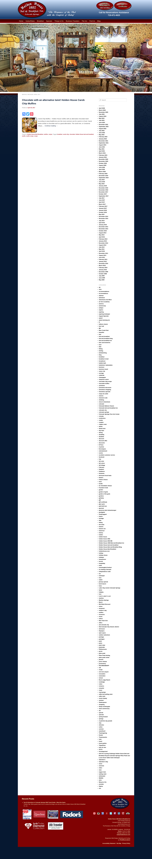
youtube (101, 784)
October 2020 (103, 163)
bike (100, 346)
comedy (101, 416)
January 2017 (103, 208)
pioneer (101, 659)
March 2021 (102, 153)
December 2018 (103, 188)
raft (100, 667)
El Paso (101, 445)
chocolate (72, 134)
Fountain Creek (103, 487)
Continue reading (51, 126)
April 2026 (102, 108)
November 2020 (103, 161)
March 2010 (102, 265)
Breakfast (40, 21)
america (101, 303)
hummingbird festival (105, 567)
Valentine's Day (103, 761)
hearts (101, 516)
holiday (101, 553)
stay (100, 723)
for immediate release (105, 485)
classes (101, 395)
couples (101, 422)
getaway (101, 498)
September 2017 (103, 196)
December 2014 (103, 216)
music (100, 616)
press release (103, 661)
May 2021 (101, 149)
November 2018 (103, 190)
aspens (101, 310)
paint (100, 641)
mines (100, 606)
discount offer (103, 440)
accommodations (104, 291)
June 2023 (102, 122)
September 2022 (103, 126)
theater (101, 735)
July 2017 (101, 198)
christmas (102, 385)
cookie (101, 420)
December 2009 (103, 271)
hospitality (102, 563)
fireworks (101, 473)
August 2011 (102, 255)
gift (100, 500)
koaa (100, 586)
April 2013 (102, 237)
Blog (98, 21)
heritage (101, 518)
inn (100, 573)
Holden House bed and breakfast (85, 134)
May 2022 (101, 134)
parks (100, 643)
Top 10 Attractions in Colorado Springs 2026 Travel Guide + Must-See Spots (44, 802)
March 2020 (102, 171)
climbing (101, 400)
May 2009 (101, 280)
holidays (101, 557)
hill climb (101, 524)
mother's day (103, 610)
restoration (102, 676)
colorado (101, 404)
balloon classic (103, 324)
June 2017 (102, 200)
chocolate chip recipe (105, 381)
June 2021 (102, 147)
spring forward (103, 716)
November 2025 (103, 112)
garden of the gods (104, 494)
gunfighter (102, 512)
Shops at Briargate (104, 706)
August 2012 (102, 245)
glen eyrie (102, 504)
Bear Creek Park (103, 330)
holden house (103, 537)
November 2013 (103, 228)
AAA (100, 289)
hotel (100, 565)
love (100, 594)
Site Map (119, 843)
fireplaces (102, 471)
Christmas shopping (105, 389)
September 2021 (103, 143)
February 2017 (103, 206)
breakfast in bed (103, 359)
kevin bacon (102, 584)
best (100, 344)
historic (101, 526)
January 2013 (103, 241)
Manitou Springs (104, 600)
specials (101, 714)
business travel (103, 369)
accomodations (103, 293)
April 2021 (102, 151)
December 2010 (103, 263)
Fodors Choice (103, 479)
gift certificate (103, 502)
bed (100, 334)
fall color (101, 461)
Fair (100, 459)
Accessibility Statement (109, 843)
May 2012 (101, 249)
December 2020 (103, 159)
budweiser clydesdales (106, 365)
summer (101, 729)
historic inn (102, 528)
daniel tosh (102, 428)
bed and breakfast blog (106, 338)
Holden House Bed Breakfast (35, 134)
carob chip (66, 134)
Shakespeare (103, 702)
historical (101, 530)
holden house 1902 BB (105, 541)
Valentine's (102, 759)
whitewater (102, 776)
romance (101, 686)
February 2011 (103, 259)
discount (101, 438)
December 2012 (103, 243)
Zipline (101, 786)
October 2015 (103, 212)
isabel (100, 579)
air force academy (104, 301)
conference (102, 418)
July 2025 (101, 114)
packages (101, 639)
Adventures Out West (105, 299)
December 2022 (103, 124)
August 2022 (102, 128)
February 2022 (103, 136)
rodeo (100, 684)
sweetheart (102, 731)
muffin (24, 136)
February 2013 (103, 239)
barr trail (101, 326)
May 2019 (101, 183)
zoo (100, 788)
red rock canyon (103, 672)
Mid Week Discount (104, 604)
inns (100, 577)
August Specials (104, 316)
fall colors (102, 463)
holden (101, 534)
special (101, 712)
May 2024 (101, 118)
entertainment (103, 451)
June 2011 (102, 257)
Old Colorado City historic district (109, 627)
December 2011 (103, 253)
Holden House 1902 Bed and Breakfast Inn (111, 543)
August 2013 (102, 233)
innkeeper (102, 575)
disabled (101, 436)
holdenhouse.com (104, 551)
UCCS (100, 749)
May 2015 (101, 214)
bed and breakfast (104, 336)
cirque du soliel (103, 393)
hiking (100, 522)
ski (100, 710)
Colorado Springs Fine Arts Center (109, 414)
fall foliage (102, 465)
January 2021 (103, 157)
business (101, 367)
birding (101, 350)
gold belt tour (103, 506)
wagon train (102, 772)
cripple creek (103, 424)
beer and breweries (104, 342)
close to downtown (104, 402)
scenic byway (103, 698)
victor (100, 763)
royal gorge (102, 692)
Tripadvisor (102, 745)
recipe (50, 134)
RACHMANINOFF (104, 665)
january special (103, 582)
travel (100, 741)
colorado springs (104, 412)
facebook (101, 457)
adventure (102, 297)
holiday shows (103, 555)
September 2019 (103, 177)
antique (101, 308)
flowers (101, 477)
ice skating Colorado (105, 569)
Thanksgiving (103, 733)
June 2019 (102, 181)
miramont (101, 608)
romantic (101, 688)
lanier (100, 590)
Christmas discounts (105, 387)
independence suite (105, 571)
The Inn (84, 21)
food (100, 481)
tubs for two (102, 747)
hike (100, 520)
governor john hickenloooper (107, 510)
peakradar (102, 647)
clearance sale (103, 398)
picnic (100, 651)
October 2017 (103, 194)
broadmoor (102, 361)
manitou (101, 598)
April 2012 (102, 251)
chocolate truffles (104, 383)
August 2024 (102, 116)
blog (100, 355)
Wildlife (101, 778)
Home (21, 21)
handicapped (103, 514)
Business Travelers (72, 21)
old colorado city (104, 624)
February (101, 467)
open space (102, 633)
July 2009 (101, 275)
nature (101, 618)
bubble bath (102, 363)
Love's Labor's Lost (105, 596)
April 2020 (102, 169)
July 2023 (101, 120)
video (100, 768)
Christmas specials (104, 391)
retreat (101, 678)
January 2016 (103, 210)
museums (102, 614)
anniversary (102, 305)
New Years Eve (103, 620)
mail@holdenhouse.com (123, 834)
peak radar (102, 645)
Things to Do (59, 21)
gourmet (101, 508)
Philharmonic (103, 649)
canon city (102, 371)
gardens (101, 496)
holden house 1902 (104, 539)
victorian (101, 765)
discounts (102, 443)
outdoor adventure (104, 635)
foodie (101, 483)
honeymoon (102, 559)
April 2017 (102, 202)
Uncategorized (103, 751)
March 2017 (102, 204)
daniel (100, 426)
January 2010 (103, 269)
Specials (49, 21)
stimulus (101, 725)
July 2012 (101, 247)
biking (100, 348)
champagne (102, 377)
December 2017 (103, 192)
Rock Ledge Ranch (104, 680)
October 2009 (103, 273)
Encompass (102, 449)
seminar (101, 700)
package (101, 637)
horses (101, 561)
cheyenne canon (104, 379)
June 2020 (102, 167)
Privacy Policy (126, 843)
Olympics (101, 631)
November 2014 (103, 218)
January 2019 (103, 185)
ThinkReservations (125, 840)
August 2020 (102, 165)
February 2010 (103, 267)
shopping (101, 704)
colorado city (103, 410)
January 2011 (103, 261)
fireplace (101, 469)
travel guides (103, 743)
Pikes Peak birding (104, 655)
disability (101, 434)
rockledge (102, 682)
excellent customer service (107, 455)
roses (100, 690)
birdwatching (103, 353)
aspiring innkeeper (104, 314)
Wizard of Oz (102, 782)
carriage (101, 373)
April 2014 (102, 222)
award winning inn (104, 320)
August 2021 (102, 145)
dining (101, 432)
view (100, 770)
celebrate (101, 375)
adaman (101, 295)
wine (100, 780)
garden (101, 489)
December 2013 (103, 226)
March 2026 (102, 110)
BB (100, 328)
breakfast (59, 134)
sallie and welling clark (105, 694)
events (101, 453)
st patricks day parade (105, 721)
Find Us (92, 21)
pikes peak (102, 653)
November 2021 (103, 141)
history (101, 532)
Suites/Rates (30, 21)
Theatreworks (103, 737)
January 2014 (103, 224)
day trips (101, 430)
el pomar (101, 447)
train (100, 739)
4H (99, 287)
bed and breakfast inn (105, 340)
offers (100, 622)
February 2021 (103, 155)
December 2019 (103, 175)
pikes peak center (104, 657)
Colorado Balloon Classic (106, 406)
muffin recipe (30, 136)
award (100, 318)
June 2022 (102, 132)
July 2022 (101, 130)
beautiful (101, 332)
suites (100, 727)
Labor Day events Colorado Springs (109, 588)
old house (102, 629)
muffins (46, 134)
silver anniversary (104, 708)
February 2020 (103, 173)
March (100, 602)
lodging (101, 592)
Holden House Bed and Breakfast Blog (110, 547)
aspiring (101, 312)
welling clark (102, 774)
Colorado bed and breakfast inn (108, 408)
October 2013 (103, 230)
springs (101, 718)
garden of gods (103, 492)
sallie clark (102, 696)
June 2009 (102, 278)
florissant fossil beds (105, 475)
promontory (102, 663)
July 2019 (101, 179)
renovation (102, 674)
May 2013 (101, 235)
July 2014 (101, 220)
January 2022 (103, 139)
